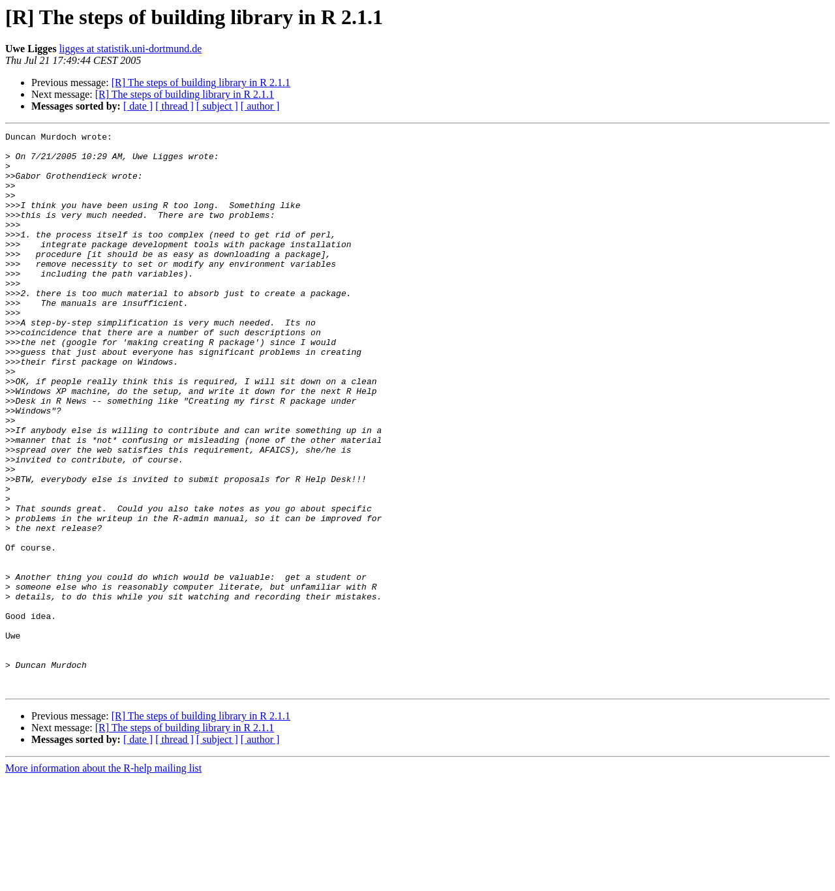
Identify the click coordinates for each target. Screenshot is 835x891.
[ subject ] (217, 106)
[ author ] (260, 106)
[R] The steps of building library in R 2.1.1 (201, 82)
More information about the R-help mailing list (103, 879)
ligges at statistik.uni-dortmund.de (130, 48)
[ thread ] (174, 106)
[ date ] (138, 106)
